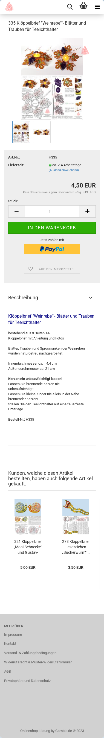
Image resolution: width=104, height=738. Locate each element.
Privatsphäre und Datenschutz (27, 681)
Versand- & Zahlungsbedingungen (30, 653)
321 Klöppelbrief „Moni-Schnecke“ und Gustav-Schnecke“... (28, 547)
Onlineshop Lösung (35, 731)
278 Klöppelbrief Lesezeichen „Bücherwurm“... (76, 547)
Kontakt (10, 644)
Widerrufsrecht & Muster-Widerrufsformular (38, 662)
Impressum (13, 634)
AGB (7, 671)
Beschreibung (23, 297)
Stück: (13, 201)
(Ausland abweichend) (64, 170)
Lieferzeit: (16, 165)
